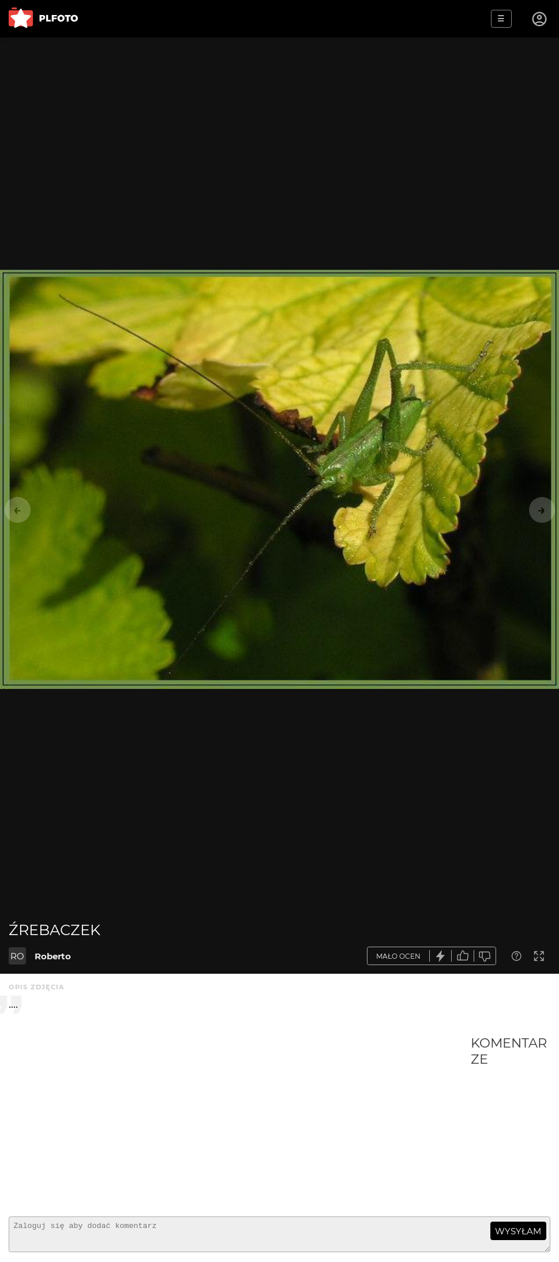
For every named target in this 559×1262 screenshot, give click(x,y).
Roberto (53, 956)
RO (17, 956)
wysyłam (518, 1231)
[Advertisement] (240, 1121)
